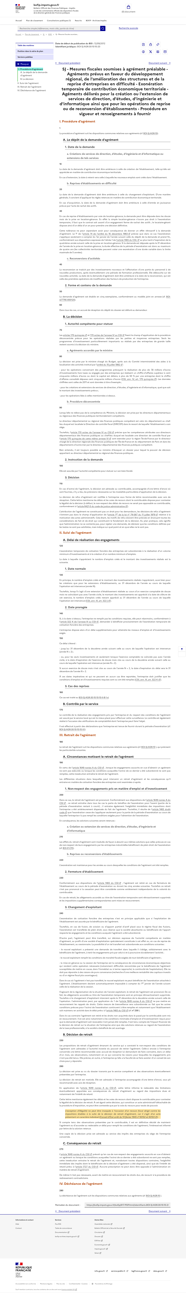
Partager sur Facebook (143, 51)
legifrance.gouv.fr (139, 1271)
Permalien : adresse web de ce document (157, 44)
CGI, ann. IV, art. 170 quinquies (138, 379)
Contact (19, 1228)
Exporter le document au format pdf (143, 44)
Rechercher (102, 28)
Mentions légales (46, 1284)
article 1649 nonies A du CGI (87, 767)
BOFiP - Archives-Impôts (96, 20)
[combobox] (59, 28)
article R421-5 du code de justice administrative (101, 506)
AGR (50, 34)
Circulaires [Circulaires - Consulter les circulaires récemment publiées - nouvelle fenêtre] (98, 1232)
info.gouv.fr (100, 1271)
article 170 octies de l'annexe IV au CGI (91, 432)
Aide (17, 1224)
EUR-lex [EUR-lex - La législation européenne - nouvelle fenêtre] (97, 1240)
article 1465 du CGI (108, 883)
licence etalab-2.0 (68, 1289)
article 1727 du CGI (86, 1166)
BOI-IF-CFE (68, 848)
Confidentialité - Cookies (78, 1284)
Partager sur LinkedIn (157, 51)
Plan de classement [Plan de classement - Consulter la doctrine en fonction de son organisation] (34, 20)
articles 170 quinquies (73, 335)
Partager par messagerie (165, 51)
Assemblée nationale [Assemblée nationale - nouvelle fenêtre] (102, 1224)
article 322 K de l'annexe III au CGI (78, 621)
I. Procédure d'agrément (30, 69)
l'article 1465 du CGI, (126, 240)
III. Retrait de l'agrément (29, 86)
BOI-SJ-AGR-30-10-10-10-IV (72, 729)
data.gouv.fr (159, 1271)
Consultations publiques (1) (59, 20)
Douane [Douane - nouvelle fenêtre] (97, 1236)
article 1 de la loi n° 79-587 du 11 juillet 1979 (131, 514)
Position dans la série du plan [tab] (30, 51)
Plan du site (60, 1284)
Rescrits (78, 20)
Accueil (19, 20)
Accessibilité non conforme (26, 1284)
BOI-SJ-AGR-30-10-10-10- (90, 697)
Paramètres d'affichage (103, 1284)
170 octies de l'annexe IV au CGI (106, 335)
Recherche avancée (128, 28)
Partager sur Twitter (150, 51)
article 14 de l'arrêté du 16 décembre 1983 (105, 233)
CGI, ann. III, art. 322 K (146, 679)
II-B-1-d (105, 697)
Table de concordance (63, 1228)
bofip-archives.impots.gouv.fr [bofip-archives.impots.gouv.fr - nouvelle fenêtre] (66, 1236)
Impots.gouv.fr (100, 1249)
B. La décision (27, 79)
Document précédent (69, 63)
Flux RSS (58, 1224)
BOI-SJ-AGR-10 (150, 133)
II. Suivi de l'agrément (28, 83)
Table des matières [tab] (26, 45)
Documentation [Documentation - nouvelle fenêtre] (61, 1232)
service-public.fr (118, 1271)
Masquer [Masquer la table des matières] (24, 64)
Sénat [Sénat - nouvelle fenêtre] (97, 1253)
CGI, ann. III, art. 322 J (97, 600)
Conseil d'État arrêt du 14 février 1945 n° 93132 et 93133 (127, 1117)
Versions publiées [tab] (25, 57)
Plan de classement (32, 34)
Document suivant (158, 63)
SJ (44, 34)
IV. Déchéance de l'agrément (31, 90)
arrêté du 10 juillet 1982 (108, 364)
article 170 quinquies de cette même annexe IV (84, 438)
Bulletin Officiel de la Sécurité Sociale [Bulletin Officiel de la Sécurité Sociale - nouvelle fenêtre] (108, 1228)
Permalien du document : (67, 1204)
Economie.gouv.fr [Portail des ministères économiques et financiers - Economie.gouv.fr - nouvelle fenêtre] (101, 1245)
